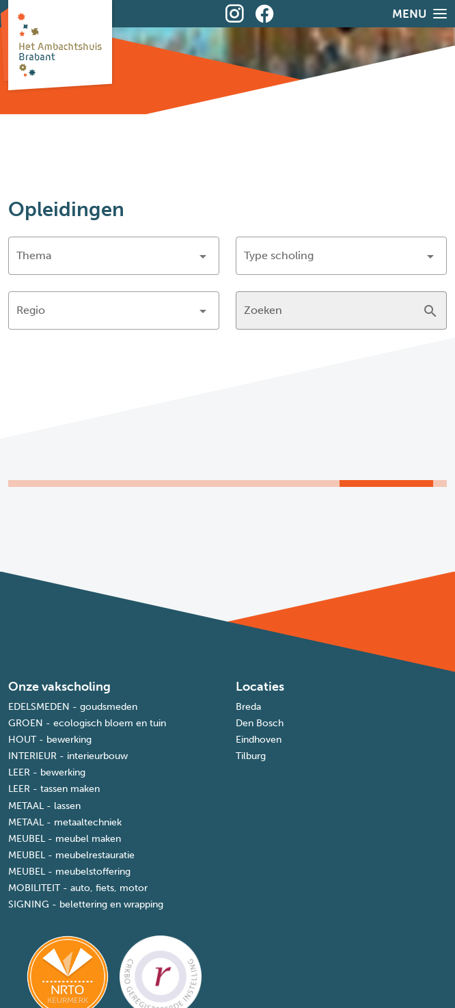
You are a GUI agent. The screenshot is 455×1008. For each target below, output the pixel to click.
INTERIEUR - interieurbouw (68, 756)
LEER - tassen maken (54, 789)
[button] (113, 256)
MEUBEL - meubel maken (64, 839)
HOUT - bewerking (50, 739)
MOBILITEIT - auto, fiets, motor (78, 888)
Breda (248, 707)
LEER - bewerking (46, 772)
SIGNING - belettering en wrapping (85, 904)
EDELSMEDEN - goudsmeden (72, 707)
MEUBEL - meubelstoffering (69, 871)
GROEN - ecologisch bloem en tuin (87, 723)
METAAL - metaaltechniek (65, 822)
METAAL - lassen (44, 806)
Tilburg (251, 756)
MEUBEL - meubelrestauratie (71, 855)
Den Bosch (260, 723)
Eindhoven (258, 739)
